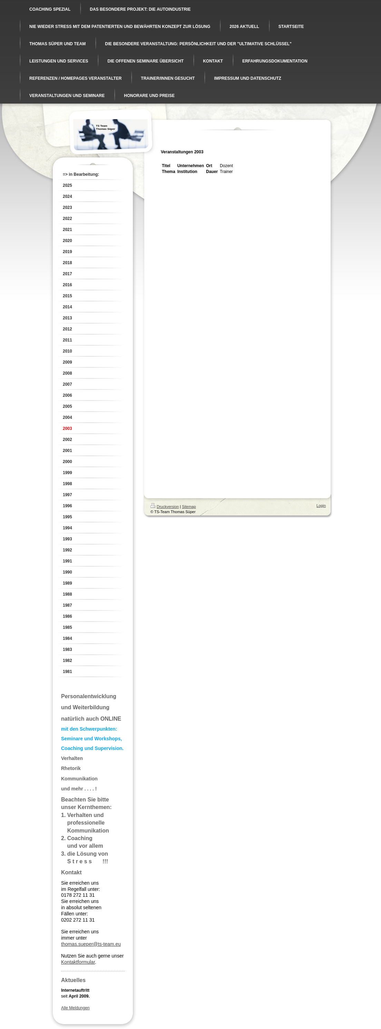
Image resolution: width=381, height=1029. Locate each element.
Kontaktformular (78, 962)
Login (321, 505)
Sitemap (189, 506)
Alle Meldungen (75, 1008)
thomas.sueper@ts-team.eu (91, 944)
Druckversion (164, 506)
